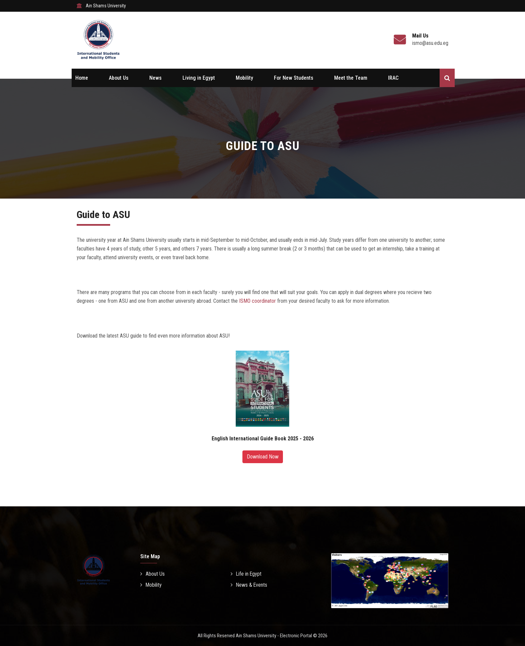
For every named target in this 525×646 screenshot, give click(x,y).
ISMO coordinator (257, 301)
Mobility (244, 78)
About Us (119, 78)
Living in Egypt (198, 78)
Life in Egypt (246, 574)
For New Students (293, 78)
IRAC (393, 78)
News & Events (249, 585)
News (155, 78)
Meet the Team (350, 78)
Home (81, 78)
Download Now (263, 456)
